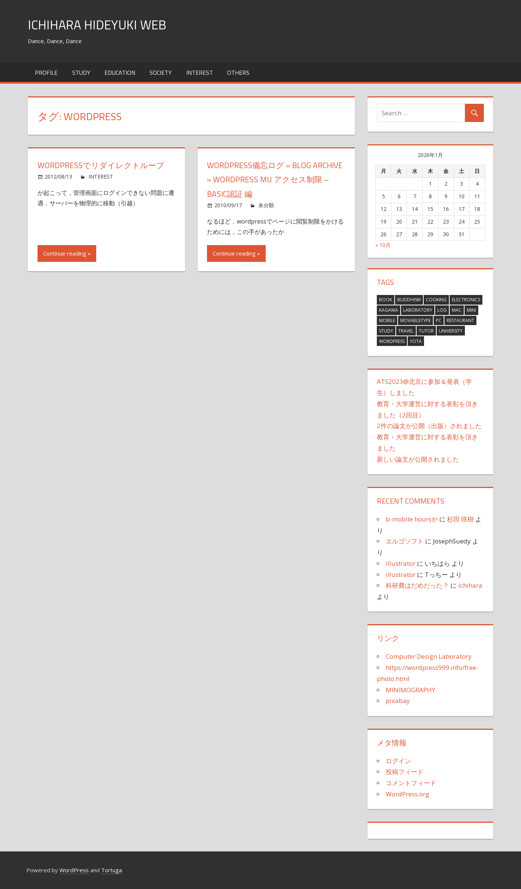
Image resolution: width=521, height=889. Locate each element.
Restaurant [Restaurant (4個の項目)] (460, 320)
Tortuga (111, 870)
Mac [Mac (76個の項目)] (457, 310)
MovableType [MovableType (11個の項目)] (415, 320)
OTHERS (238, 72)
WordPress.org (407, 794)
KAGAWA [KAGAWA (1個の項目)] (388, 310)
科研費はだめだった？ (417, 585)
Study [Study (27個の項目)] (386, 331)
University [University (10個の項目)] (451, 331)
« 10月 (383, 244)
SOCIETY (160, 72)
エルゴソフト (405, 541)
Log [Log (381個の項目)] (442, 310)
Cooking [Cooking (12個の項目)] (436, 299)
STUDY (81, 72)
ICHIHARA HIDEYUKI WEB (100, 24)
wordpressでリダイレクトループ (103, 165)
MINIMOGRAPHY (410, 690)
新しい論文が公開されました (418, 459)
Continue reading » (67, 253)
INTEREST (199, 72)
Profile (46, 72)
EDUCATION (119, 72)
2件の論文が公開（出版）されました (429, 425)
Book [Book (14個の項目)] (385, 299)
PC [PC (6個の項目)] (438, 320)
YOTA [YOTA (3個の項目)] (416, 341)
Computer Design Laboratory (429, 656)
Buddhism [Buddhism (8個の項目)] (409, 299)
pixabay (398, 700)
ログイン (398, 761)
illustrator (400, 563)
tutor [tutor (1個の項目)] (426, 331)
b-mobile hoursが (412, 519)
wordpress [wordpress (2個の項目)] (392, 341)
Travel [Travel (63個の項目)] (406, 331)
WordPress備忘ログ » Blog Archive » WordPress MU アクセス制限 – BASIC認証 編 (274, 179)
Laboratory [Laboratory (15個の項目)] (417, 310)
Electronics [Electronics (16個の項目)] (466, 299)
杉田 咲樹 (460, 519)
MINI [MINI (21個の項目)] (471, 310)
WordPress (74, 870)
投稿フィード (405, 771)
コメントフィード (411, 783)
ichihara (470, 585)
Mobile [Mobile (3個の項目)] (387, 320)
